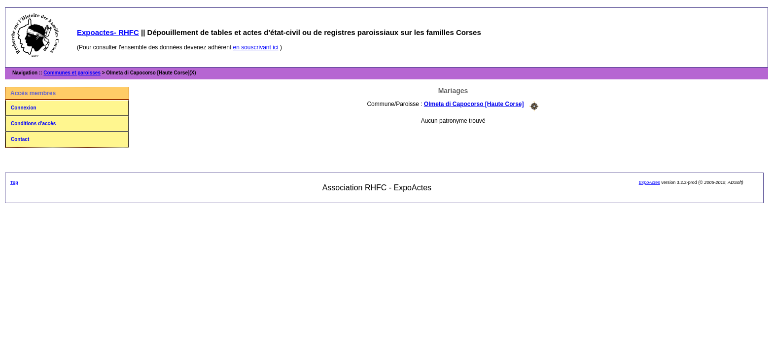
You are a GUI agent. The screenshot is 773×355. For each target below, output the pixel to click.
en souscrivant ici (256, 47)
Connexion (23, 107)
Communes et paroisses (72, 72)
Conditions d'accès (33, 123)
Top (14, 182)
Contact (20, 139)
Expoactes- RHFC (108, 32)
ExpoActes (649, 182)
